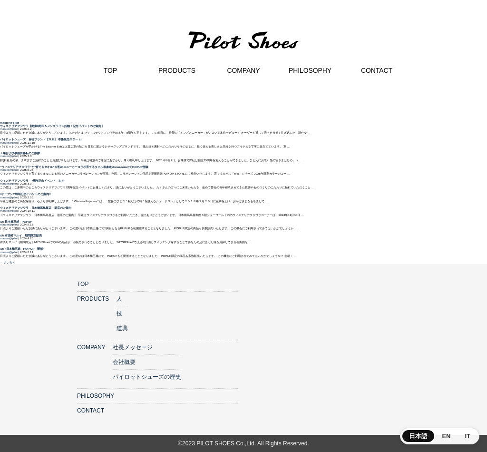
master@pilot (9, 122)
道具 (122, 328)
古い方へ (7, 262)
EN (446, 436)
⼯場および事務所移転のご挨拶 (20, 153)
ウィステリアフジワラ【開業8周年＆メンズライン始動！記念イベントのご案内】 (52, 126)
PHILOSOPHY (95, 396)
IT (467, 436)
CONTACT (90, 410)
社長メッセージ (133, 347)
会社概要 (124, 362)
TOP (82, 284)
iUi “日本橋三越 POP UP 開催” (22, 248)
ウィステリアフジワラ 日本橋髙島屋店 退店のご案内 (35, 207)
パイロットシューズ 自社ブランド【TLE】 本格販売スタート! (41, 139)
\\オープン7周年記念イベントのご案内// (25, 194)
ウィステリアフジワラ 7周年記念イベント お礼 (32, 180)
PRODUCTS (93, 298)
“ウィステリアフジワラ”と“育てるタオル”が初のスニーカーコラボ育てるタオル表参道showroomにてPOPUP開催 (74, 166)
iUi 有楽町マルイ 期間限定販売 (21, 235)
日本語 (418, 436)
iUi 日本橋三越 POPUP (16, 221)
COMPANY (91, 347)
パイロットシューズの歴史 (147, 376)
